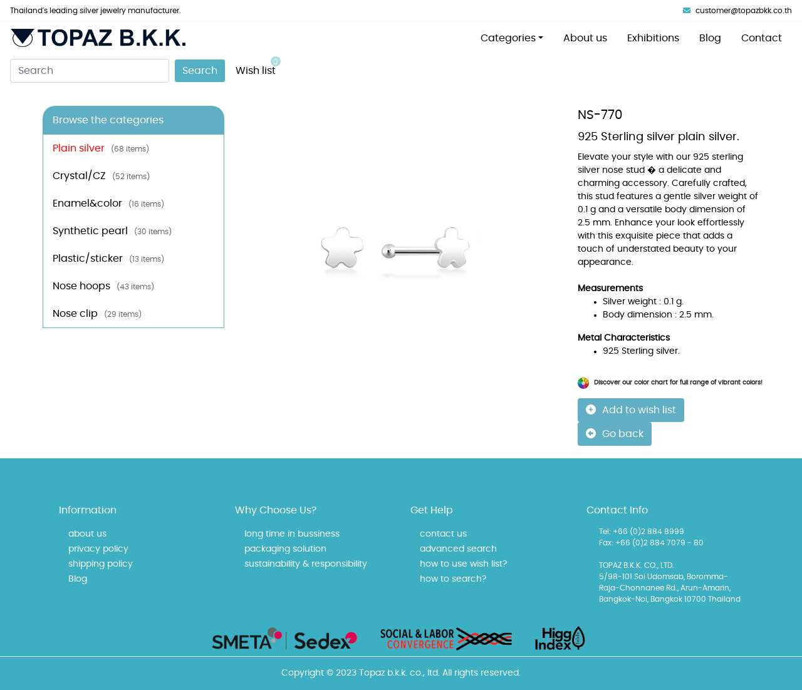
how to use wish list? (463, 564)
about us (87, 534)
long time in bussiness (292, 534)
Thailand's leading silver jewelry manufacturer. (95, 10)
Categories (508, 38)
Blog (710, 38)
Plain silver (101, 148)
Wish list (258, 66)
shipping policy (100, 564)
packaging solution (285, 549)
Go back (614, 433)
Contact (761, 38)
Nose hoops (103, 286)
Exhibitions (653, 38)
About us (585, 38)
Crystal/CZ (101, 176)
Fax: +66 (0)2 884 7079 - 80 (651, 543)
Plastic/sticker (108, 259)
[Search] (89, 71)
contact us (443, 534)
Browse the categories (108, 120)
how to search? (453, 579)
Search (199, 71)
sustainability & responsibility (305, 564)
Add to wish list (631, 409)
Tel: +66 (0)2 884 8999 (641, 531)
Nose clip (97, 314)
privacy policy (98, 549)
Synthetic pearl (112, 231)
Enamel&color (108, 203)
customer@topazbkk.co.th (737, 10)
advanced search (458, 549)
